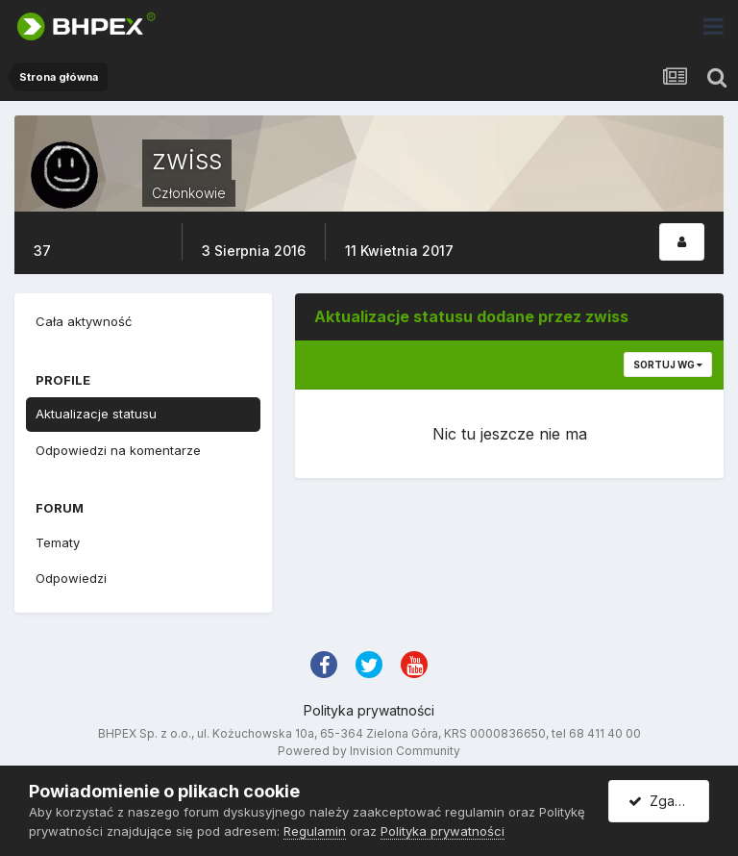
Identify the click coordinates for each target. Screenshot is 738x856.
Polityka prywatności (369, 710)
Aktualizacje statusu (96, 413)
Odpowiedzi (71, 578)
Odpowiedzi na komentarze (118, 450)
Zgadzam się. (668, 801)
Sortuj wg (667, 364)
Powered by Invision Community (369, 750)
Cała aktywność (84, 321)
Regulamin (314, 831)
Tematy (58, 542)
